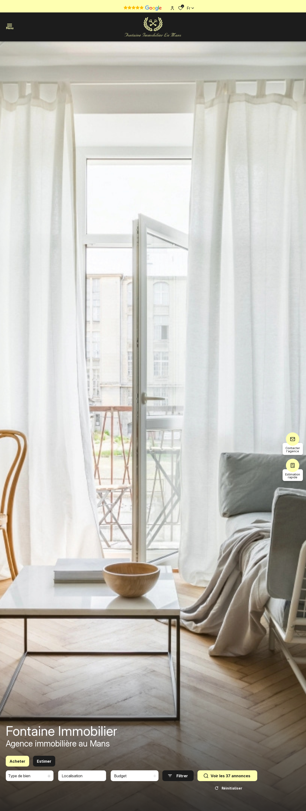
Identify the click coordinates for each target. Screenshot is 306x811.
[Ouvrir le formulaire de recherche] (178, 778)
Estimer (44, 763)
